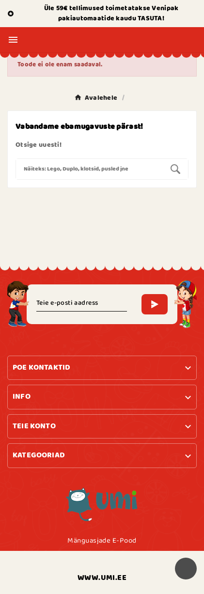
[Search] (89, 169)
